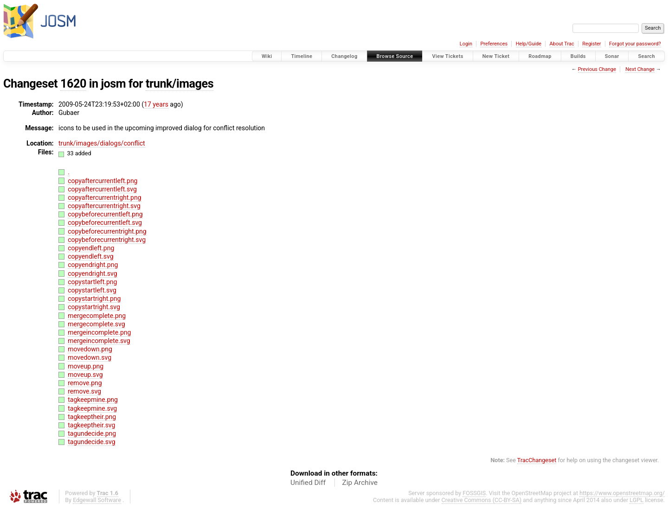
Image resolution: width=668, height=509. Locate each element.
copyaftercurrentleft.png (102, 181)
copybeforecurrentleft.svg (105, 222)
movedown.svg (89, 357)
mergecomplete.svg (96, 324)
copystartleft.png (92, 282)
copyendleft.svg (90, 256)
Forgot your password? (635, 44)
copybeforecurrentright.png (107, 231)
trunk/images (179, 83)
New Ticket (496, 56)
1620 (73, 83)
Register (591, 44)
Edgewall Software (97, 499)
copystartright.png (94, 298)
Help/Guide (528, 44)
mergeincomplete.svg (99, 340)
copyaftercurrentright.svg (104, 206)
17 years (156, 104)
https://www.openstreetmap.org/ (622, 493)
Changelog (344, 56)
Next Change (640, 69)
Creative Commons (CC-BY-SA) (482, 499)
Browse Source (395, 56)
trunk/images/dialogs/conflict (101, 143)
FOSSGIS (474, 493)
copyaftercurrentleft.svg (102, 189)
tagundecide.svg (91, 441)
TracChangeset (537, 460)
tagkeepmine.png (93, 399)
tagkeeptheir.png (92, 416)
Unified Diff (308, 482)
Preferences (493, 44)
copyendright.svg (92, 273)
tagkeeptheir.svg (91, 425)
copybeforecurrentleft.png (105, 214)
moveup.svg (85, 374)
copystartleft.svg (92, 290)
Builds (578, 56)
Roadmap (540, 56)
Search (646, 56)
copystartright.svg (94, 307)
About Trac (562, 44)
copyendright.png (93, 264)
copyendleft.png (91, 248)
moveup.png (85, 366)
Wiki (267, 56)
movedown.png (90, 349)
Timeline (301, 56)
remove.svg (84, 391)
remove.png (85, 383)
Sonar (612, 56)
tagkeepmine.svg (92, 408)
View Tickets (447, 56)
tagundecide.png (92, 433)
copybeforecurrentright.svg (107, 239)
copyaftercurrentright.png (104, 197)
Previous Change (597, 69)
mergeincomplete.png (99, 332)
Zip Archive (360, 482)
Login (466, 44)
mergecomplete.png (97, 315)
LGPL (636, 499)
